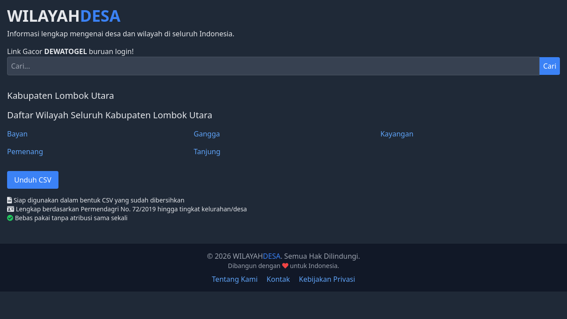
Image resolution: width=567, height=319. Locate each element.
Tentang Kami (234, 279)
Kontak (278, 279)
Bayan (17, 134)
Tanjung (207, 151)
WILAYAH (63, 16)
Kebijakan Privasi (327, 279)
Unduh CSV (32, 180)
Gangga (207, 134)
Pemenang (25, 151)
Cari (549, 66)
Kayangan (397, 134)
